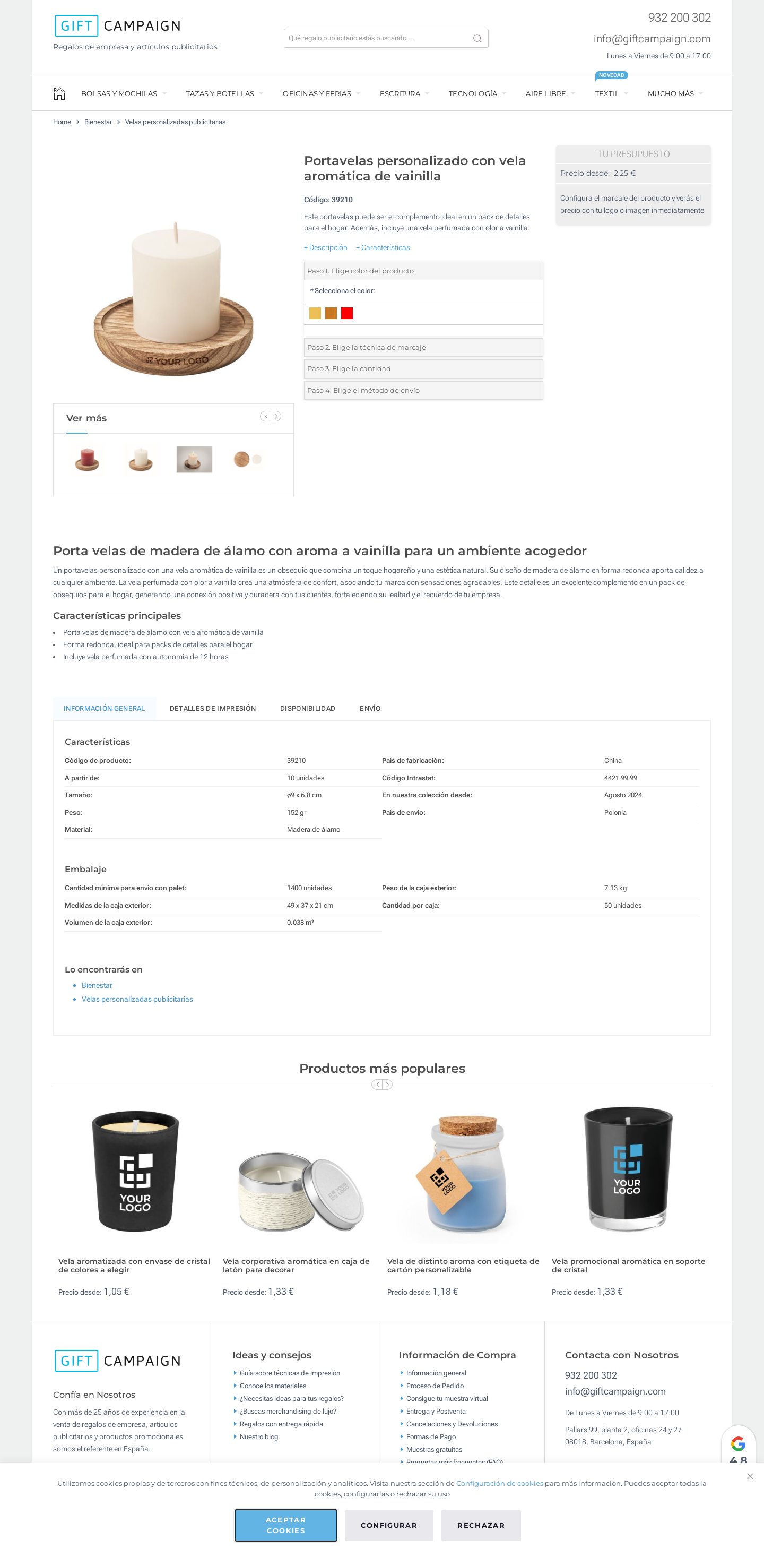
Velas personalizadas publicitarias (175, 122)
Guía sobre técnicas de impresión (290, 1377)
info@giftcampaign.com (652, 38)
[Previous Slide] (265, 416)
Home (62, 122)
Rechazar (481, 1525)
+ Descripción (326, 247)
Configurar (389, 1525)
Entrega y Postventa (436, 1416)
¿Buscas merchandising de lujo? (288, 1416)
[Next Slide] (276, 416)
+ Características (383, 247)
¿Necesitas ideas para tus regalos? (292, 1403)
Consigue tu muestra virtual (447, 1403)
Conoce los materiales (273, 1390)
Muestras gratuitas (434, 1454)
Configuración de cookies (499, 1483)
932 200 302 (679, 18)
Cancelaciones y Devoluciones (452, 1428)
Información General (104, 713)
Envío (370, 713)
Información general (436, 1377)
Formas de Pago (431, 1441)
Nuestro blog (259, 1441)
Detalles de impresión (213, 713)
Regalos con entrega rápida (281, 1428)
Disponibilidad (307, 713)
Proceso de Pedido (435, 1390)
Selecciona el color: (342, 291)
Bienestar (98, 122)
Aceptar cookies (286, 1525)
